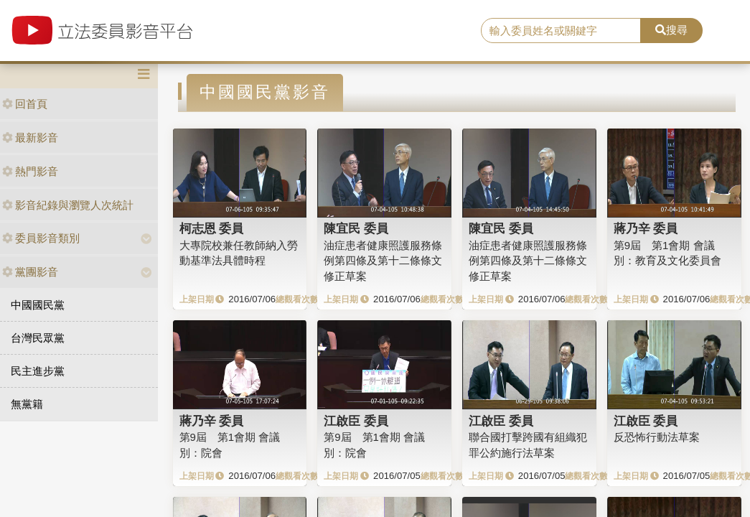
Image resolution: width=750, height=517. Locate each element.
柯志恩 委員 (211, 228)
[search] (561, 31)
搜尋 (671, 30)
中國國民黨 (38, 305)
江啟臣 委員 (356, 420)
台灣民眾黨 (38, 338)
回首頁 (24, 104)
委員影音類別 (41, 238)
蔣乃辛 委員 (646, 228)
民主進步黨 (38, 371)
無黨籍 (27, 404)
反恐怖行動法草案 (657, 437)
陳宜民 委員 (356, 228)
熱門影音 (30, 171)
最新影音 (30, 137)
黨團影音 (30, 272)
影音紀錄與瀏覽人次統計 (67, 205)
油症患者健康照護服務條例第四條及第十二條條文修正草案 (383, 260)
